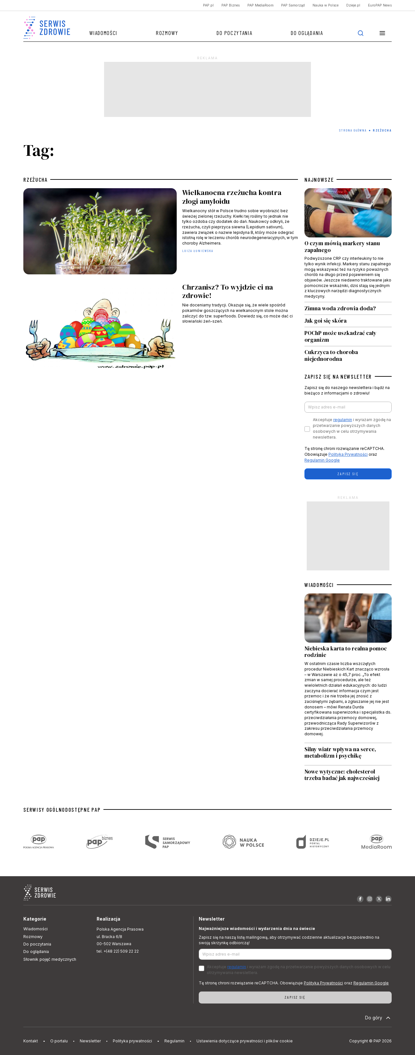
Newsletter (90, 1040)
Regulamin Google (322, 460)
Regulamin (174, 1040)
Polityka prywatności (132, 1040)
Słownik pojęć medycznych (49, 959)
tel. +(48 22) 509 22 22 (118, 951)
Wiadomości (103, 32)
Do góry (378, 1018)
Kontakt (30, 1040)
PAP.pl (208, 5)
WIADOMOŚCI (319, 584)
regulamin (342, 419)
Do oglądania (307, 32)
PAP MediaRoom (260, 5)
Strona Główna (353, 130)
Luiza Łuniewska (198, 251)
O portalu (59, 1040)
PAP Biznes (230, 5)
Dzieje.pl (353, 5)
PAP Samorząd (293, 5)
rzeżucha (35, 179)
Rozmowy (167, 32)
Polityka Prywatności (348, 454)
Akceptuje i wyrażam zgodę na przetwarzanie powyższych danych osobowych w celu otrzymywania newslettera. (352, 428)
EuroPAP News (380, 5)
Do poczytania (234, 32)
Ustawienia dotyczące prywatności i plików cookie (244, 1040)
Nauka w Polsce (325, 5)
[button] (382, 33)
